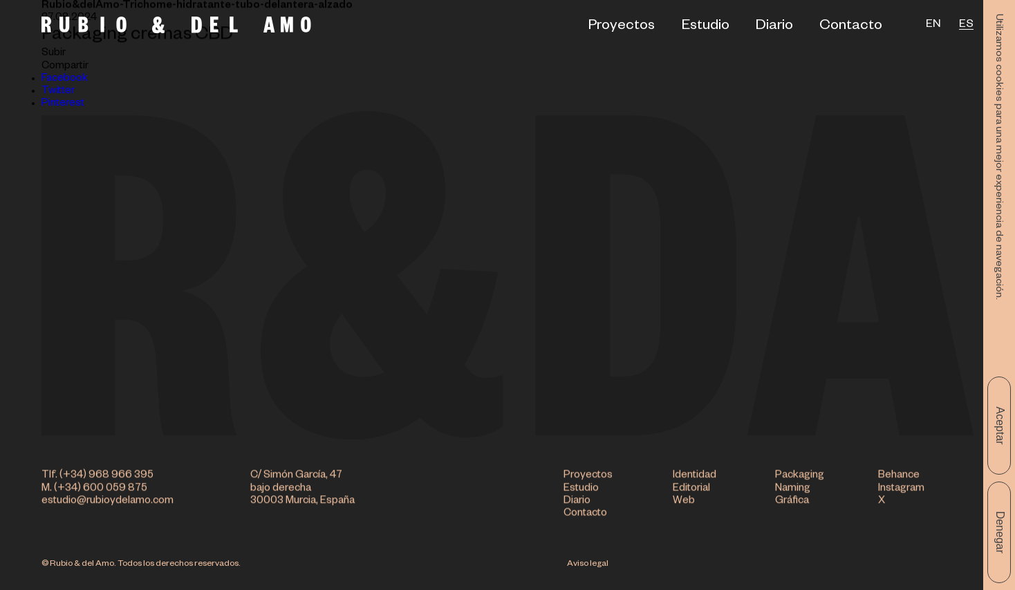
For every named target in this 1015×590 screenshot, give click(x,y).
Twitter (58, 91)
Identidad (694, 478)
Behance (899, 478)
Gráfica (792, 502)
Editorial (691, 490)
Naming (792, 490)
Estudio (705, 26)
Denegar (1000, 532)
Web (684, 502)
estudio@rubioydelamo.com (107, 502)
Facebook (64, 79)
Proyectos (621, 26)
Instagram (901, 490)
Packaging (799, 478)
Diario (774, 26)
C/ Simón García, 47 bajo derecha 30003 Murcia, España (302, 490)
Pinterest (62, 104)
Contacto (850, 26)
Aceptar (1000, 425)
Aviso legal (587, 564)
